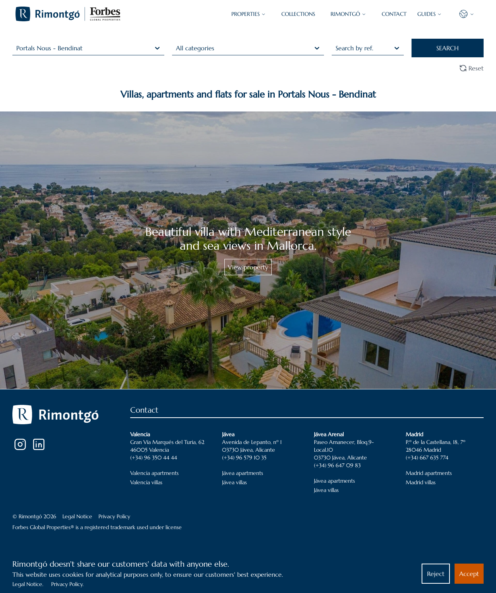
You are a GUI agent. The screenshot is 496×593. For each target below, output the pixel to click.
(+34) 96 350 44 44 (153, 457)
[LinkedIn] (38, 444)
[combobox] (17, 48)
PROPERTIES (248, 13)
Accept (469, 574)
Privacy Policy (114, 516)
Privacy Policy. (67, 584)
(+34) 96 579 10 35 (244, 457)
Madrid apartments (429, 473)
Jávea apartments (242, 473)
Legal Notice (77, 516)
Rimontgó (348, 13)
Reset (471, 68)
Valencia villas (146, 482)
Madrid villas (421, 482)
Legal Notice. (27, 584)
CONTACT (394, 13)
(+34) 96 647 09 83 (337, 465)
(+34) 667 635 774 (427, 457)
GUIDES (429, 13)
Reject (435, 574)
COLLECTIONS (298, 13)
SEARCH (447, 48)
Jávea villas (234, 482)
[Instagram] (20, 444)
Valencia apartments (154, 473)
